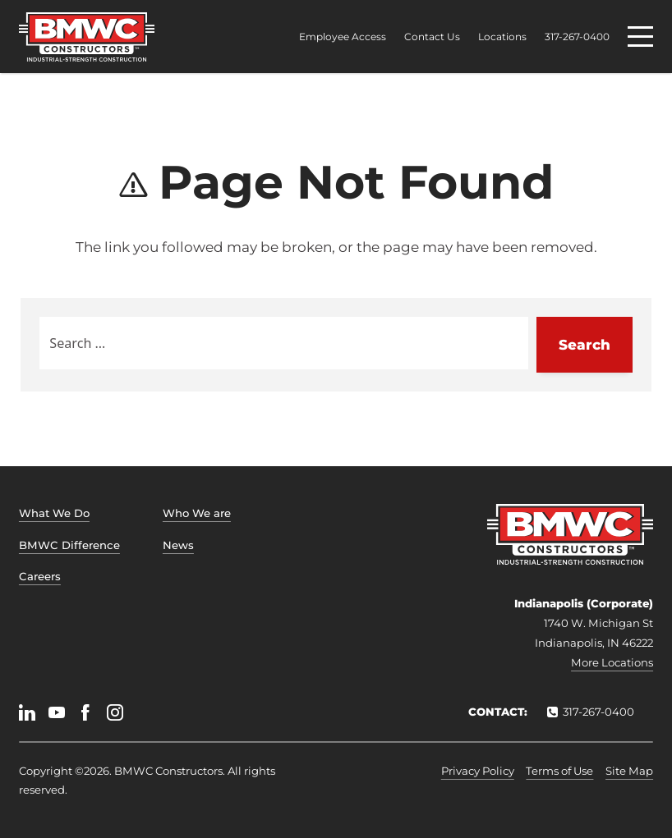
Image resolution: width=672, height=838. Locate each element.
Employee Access (342, 37)
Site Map (629, 770)
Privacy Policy (477, 770)
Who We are (197, 513)
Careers (40, 576)
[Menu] (640, 36)
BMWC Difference (69, 545)
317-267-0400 (577, 37)
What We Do (54, 513)
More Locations (612, 662)
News (178, 545)
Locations (502, 37)
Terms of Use (559, 770)
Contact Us (432, 37)
